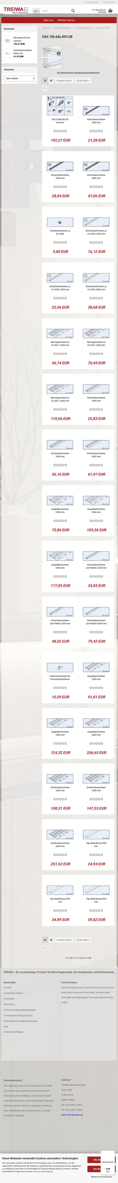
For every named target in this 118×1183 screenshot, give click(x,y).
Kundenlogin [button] (91, 2)
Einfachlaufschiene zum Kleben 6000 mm (96, 622)
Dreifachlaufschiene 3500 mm (96, 789)
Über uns (48, 20)
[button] (45, 80)
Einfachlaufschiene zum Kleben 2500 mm (96, 566)
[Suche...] (36, 11)
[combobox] (64, 80)
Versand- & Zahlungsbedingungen (20, 1010)
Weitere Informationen (101, 1177)
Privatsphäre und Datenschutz (18, 1015)
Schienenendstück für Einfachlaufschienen (60, 677)
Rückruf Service (66, 20)
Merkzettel (108, 2)
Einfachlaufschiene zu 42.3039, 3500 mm (60, 288)
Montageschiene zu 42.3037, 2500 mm (60, 343)
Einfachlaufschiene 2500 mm (96, 121)
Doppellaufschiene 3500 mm (96, 510)
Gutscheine (9, 998)
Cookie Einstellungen (13, 1032)
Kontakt (7, 987)
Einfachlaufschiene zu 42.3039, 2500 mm (96, 232)
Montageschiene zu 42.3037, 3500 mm (96, 343)
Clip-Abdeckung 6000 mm (96, 900)
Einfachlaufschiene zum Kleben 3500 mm (60, 622)
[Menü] (113, 1152)
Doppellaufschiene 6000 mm (60, 566)
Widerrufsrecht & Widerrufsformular (21, 1021)
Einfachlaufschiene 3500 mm (60, 176)
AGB (6, 1026)
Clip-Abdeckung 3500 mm (60, 900)
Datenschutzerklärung (42, 1171)
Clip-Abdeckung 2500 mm (96, 844)
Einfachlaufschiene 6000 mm (96, 176)
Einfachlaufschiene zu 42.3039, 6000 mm (96, 288)
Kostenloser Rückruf (13, 993)
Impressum (9, 1004)
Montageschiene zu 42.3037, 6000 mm (60, 399)
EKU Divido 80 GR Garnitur (60, 121)
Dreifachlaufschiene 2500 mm (60, 789)
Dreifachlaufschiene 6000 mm (60, 844)
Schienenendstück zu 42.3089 (60, 232)
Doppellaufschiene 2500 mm (60, 510)
